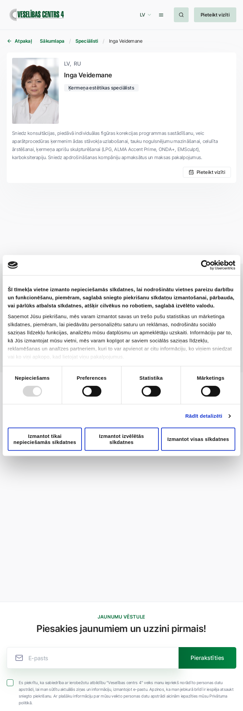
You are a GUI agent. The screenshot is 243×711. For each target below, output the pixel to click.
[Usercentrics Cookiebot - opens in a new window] (206, 265)
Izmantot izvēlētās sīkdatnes (121, 439)
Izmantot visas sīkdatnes (198, 439)
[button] (144, 14)
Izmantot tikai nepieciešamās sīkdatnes (44, 439)
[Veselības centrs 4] (36, 15)
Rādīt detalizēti (204, 416)
